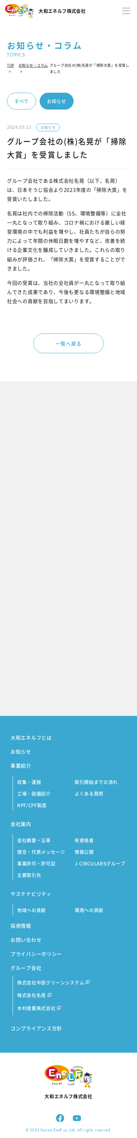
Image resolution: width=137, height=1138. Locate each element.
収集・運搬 (29, 781)
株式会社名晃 (34, 996)
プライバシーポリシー (36, 953)
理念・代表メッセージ (41, 851)
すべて (21, 101)
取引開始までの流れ (96, 781)
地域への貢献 (31, 910)
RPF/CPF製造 (32, 805)
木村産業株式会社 (39, 1009)
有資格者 (84, 840)
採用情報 (21, 925)
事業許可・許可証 (36, 863)
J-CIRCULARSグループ (100, 863)
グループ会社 (26, 967)
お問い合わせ (26, 939)
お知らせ (56, 101)
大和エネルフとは (31, 737)
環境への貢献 (89, 910)
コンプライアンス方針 (36, 1028)
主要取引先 (29, 874)
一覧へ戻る (69, 343)
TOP (10, 65)
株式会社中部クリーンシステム (53, 983)
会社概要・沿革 (34, 840)
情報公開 (84, 851)
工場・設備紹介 (34, 793)
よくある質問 (89, 793)
